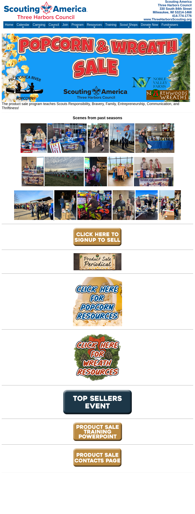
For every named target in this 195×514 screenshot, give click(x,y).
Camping (39, 25)
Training (110, 24)
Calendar (23, 25)
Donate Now (149, 25)
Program (77, 25)
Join (65, 24)
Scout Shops (129, 25)
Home (9, 24)
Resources (94, 25)
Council (54, 25)
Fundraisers (169, 25)
